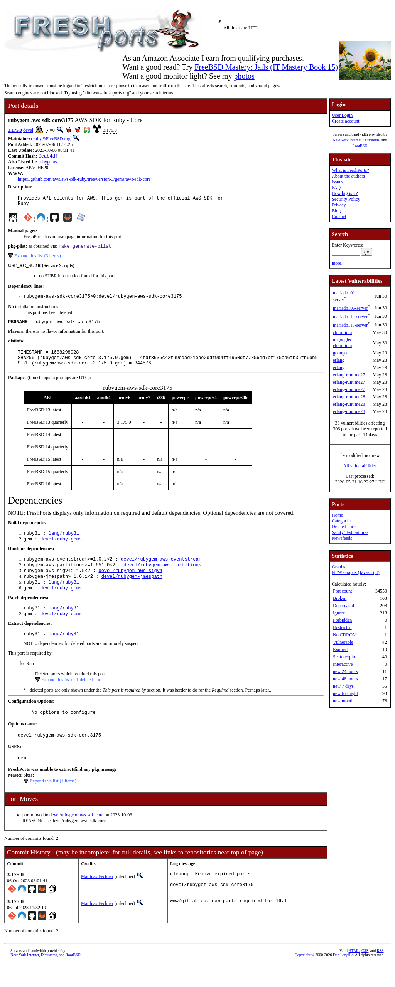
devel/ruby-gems (61, 550)
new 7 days (343, 686)
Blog (336, 210)
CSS (364, 974)
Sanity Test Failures (350, 532)
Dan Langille (343, 978)
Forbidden (342, 620)
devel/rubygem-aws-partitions (162, 577)
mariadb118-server (350, 325)
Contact (339, 216)
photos (244, 76)
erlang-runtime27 (349, 375)
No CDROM (345, 635)
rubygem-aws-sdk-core (82, 836)
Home (337, 515)
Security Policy (346, 199)
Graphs (338, 566)
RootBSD (360, 146)
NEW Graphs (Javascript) (356, 572)
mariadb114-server (350, 316)
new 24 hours (345, 671)
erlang (338, 360)
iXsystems (371, 140)
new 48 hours (345, 679)
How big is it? (345, 193)
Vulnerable (343, 642)
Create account (346, 121)
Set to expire (344, 657)
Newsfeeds (342, 538)
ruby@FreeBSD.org (52, 138)
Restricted (342, 627)
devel (28, 130)
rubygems (48, 162)
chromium (342, 332)
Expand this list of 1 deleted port (71, 697)
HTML (354, 974)
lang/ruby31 (64, 543)
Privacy (339, 205)
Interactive (343, 664)
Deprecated (343, 605)
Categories (341, 521)
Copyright (303, 978)
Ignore (339, 613)
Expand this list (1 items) (53, 802)
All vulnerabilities (360, 465)
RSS (380, 974)
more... (338, 263)
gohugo (340, 353)
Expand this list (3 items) (37, 259)
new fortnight (345, 693)
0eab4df (48, 156)
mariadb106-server (350, 308)
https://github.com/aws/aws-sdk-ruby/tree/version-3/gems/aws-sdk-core (84, 180)
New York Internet (347, 140)
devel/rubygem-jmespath (131, 590)
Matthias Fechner (97, 898)
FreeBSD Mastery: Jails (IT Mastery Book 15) (266, 67)
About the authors (348, 176)
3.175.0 (15, 130)
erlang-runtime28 (349, 397)
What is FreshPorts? (350, 170)
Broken (339, 598)
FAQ (336, 187)
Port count (342, 591)
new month (343, 700)
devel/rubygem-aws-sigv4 (130, 584)
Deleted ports (344, 526)
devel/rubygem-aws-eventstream (161, 570)
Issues (337, 182)
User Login (342, 115)
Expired (340, 649)
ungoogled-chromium (343, 342)
